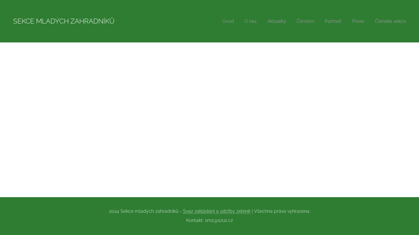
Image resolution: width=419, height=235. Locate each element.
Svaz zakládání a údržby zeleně (216, 211)
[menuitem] (220, 21)
